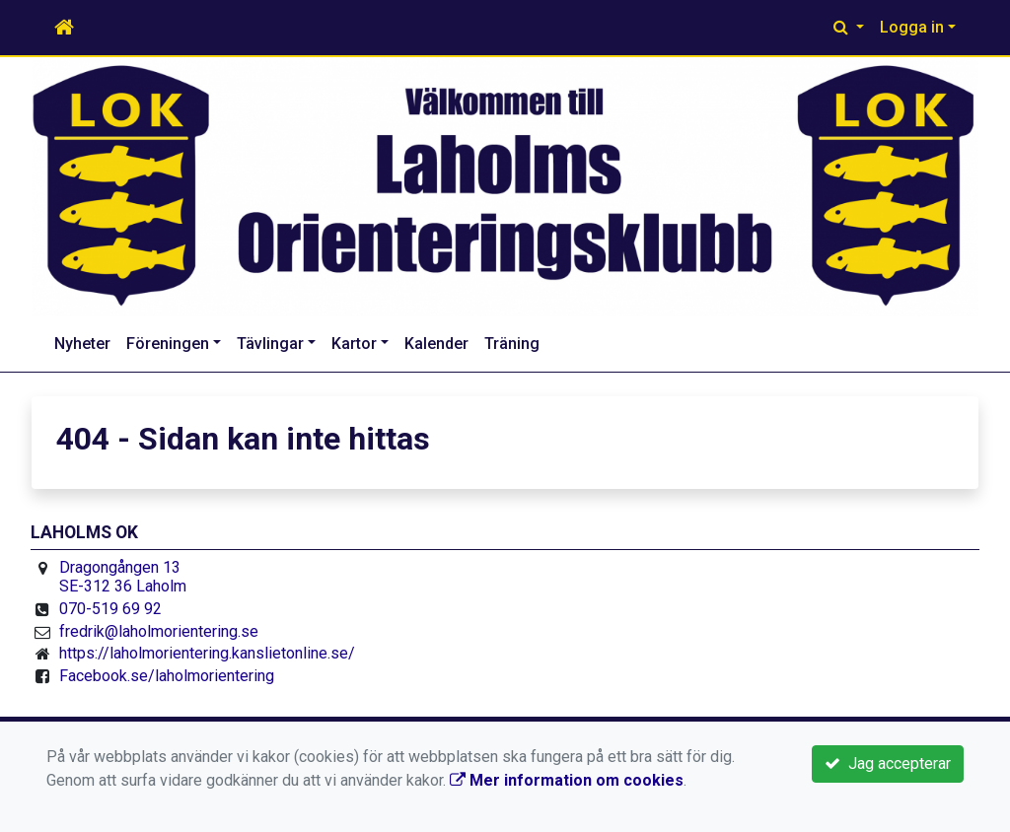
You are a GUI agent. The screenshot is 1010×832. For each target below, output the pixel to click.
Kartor (354, 343)
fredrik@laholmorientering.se (158, 631)
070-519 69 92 (110, 608)
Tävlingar (270, 343)
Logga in (912, 27)
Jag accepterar (888, 763)
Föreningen (167, 343)
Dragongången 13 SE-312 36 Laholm (122, 577)
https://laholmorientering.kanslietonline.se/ (207, 653)
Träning (512, 343)
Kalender (436, 343)
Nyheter (82, 343)
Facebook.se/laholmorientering (166, 675)
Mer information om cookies (567, 780)
